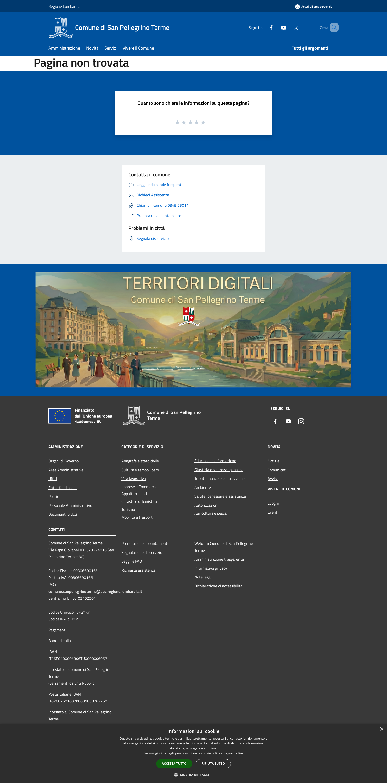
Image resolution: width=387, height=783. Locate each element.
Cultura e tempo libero (140, 470)
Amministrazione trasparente (219, 559)
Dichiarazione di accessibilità (218, 586)
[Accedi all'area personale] (314, 6)
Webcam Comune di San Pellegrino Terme (223, 546)
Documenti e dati (62, 514)
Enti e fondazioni (62, 488)
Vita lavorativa (133, 479)
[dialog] (193, 753)
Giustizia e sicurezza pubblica (218, 470)
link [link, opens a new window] (241, 753)
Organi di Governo (63, 461)
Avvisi (273, 479)
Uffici (52, 479)
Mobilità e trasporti (137, 517)
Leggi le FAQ (131, 561)
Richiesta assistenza (138, 570)
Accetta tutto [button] (174, 764)
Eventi (273, 512)
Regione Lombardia (64, 6)
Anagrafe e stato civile (140, 461)
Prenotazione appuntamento (145, 543)
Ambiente (202, 487)
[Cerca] (333, 27)
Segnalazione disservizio (141, 552)
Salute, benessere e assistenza (220, 496)
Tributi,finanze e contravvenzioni (222, 478)
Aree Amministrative (65, 470)
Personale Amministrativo (70, 505)
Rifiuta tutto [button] (213, 764)
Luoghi (273, 503)
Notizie (273, 461)
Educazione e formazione (215, 461)
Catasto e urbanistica (139, 501)
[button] (193, 774)
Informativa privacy (210, 568)
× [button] (381, 729)
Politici (54, 496)
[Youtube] (276, 27)
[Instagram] (289, 27)
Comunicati (277, 470)
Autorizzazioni (206, 505)
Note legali (203, 577)
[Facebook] (264, 27)
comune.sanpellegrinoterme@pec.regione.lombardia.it (95, 591)
